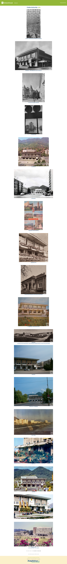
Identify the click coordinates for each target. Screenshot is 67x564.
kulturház (34, 7)
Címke (29, 7)
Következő (35, 550)
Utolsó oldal (39, 550)
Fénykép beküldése (63, 2)
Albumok (16, 3)
